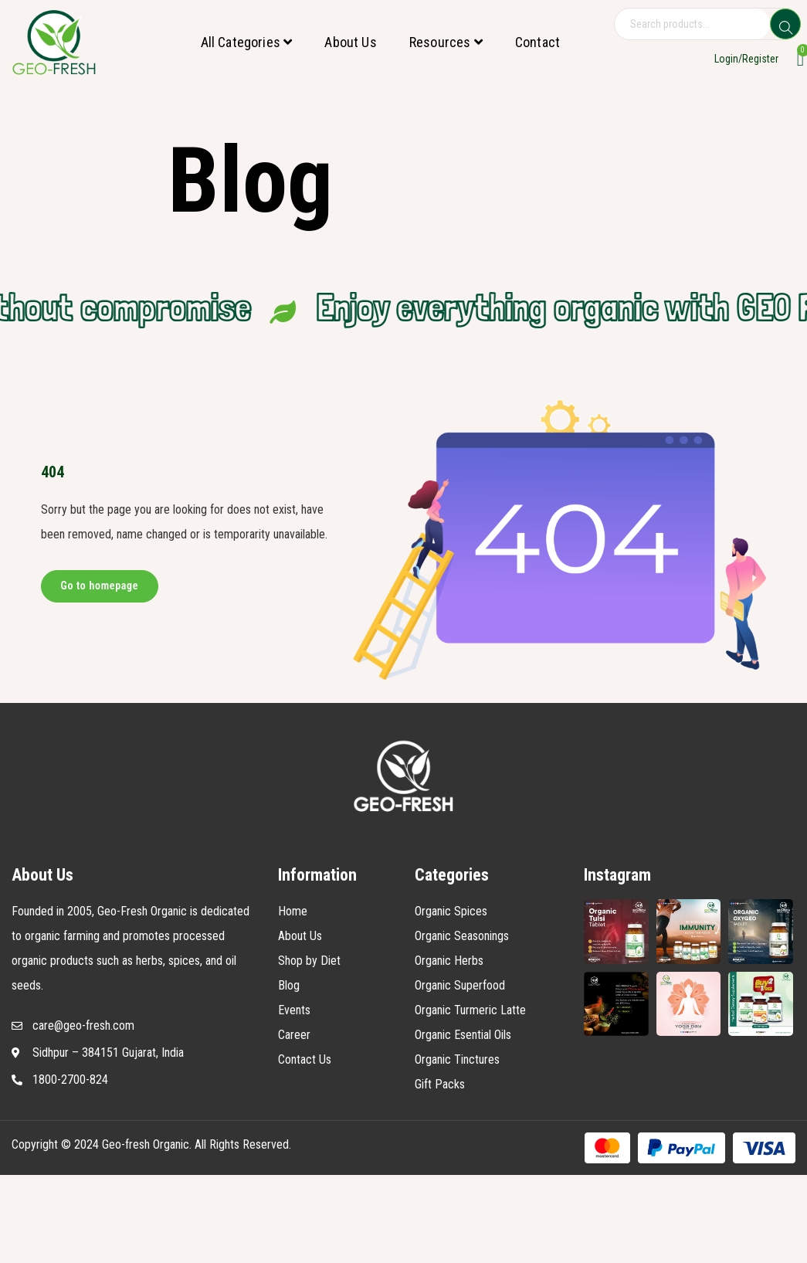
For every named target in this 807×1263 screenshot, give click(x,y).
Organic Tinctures (457, 1059)
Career (294, 1034)
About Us (350, 42)
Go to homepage (100, 585)
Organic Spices (451, 911)
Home (292, 911)
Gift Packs (440, 1084)
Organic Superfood (460, 985)
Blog (289, 985)
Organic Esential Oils (463, 1034)
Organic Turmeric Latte (470, 1010)
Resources (446, 42)
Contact (537, 42)
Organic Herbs (449, 960)
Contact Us (304, 1059)
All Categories (247, 42)
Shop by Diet (309, 960)
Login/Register (746, 59)
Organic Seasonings (462, 936)
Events (294, 1010)
